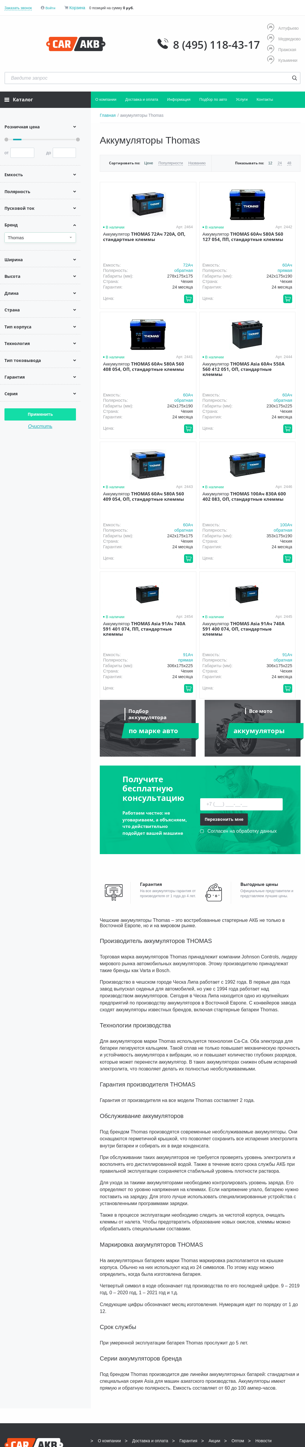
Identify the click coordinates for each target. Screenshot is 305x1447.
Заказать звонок (18, 8)
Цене (148, 162)
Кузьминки (282, 59)
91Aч (156, 523)
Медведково (284, 39)
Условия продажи (21, 1339)
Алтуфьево (282, 28)
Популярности (170, 162)
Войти (51, 8)
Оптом (237, 1309)
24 (280, 162)
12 (271, 162)
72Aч (156, 263)
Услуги (242, 98)
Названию (195, 162)
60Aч (224, 263)
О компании (105, 98)
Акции (214, 1309)
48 (289, 162)
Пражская (281, 49)
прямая (221, 269)
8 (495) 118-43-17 (212, 44)
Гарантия (188, 1309)
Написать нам (267, 1332)
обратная (152, 269)
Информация (178, 98)
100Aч (291, 393)
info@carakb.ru (283, 1325)
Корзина (77, 7)
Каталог (18, 98)
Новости (264, 1309)
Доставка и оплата (141, 98)
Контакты (264, 98)
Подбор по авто (213, 98)
